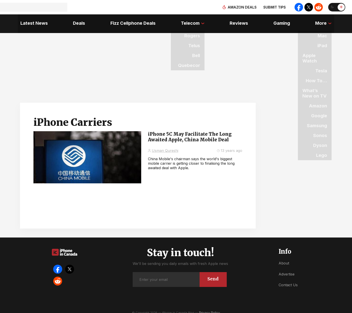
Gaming (283, 21)
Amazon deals (240, 7)
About (284, 259)
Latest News (31, 21)
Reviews (240, 21)
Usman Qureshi (165, 146)
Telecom (190, 21)
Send (212, 274)
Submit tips (273, 7)
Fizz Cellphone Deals (132, 21)
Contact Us (288, 280)
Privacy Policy (209, 308)
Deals (77, 21)
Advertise (287, 269)
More (323, 21)
